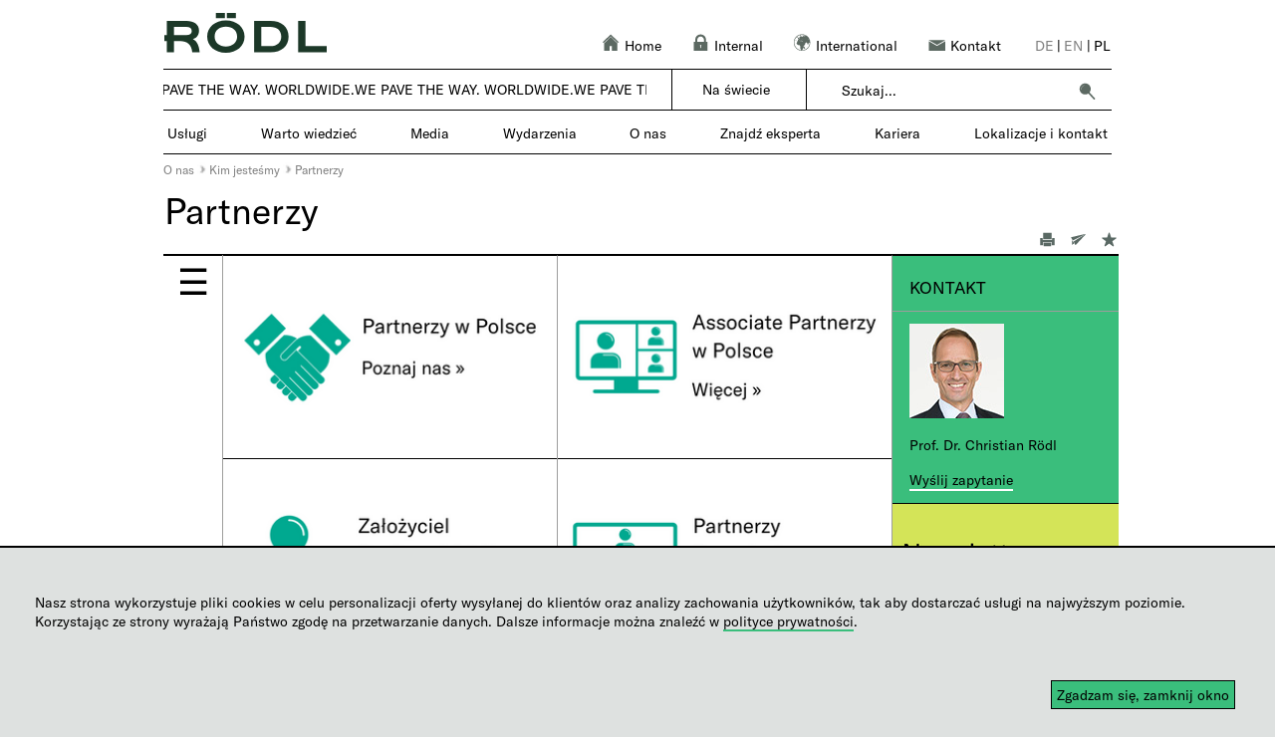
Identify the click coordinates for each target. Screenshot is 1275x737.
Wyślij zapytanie (961, 479)
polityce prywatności (788, 621)
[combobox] (954, 91)
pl (1102, 45)
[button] (1087, 91)
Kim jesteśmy (244, 169)
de (1044, 45)
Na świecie (736, 89)
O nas (178, 169)
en (1073, 45)
